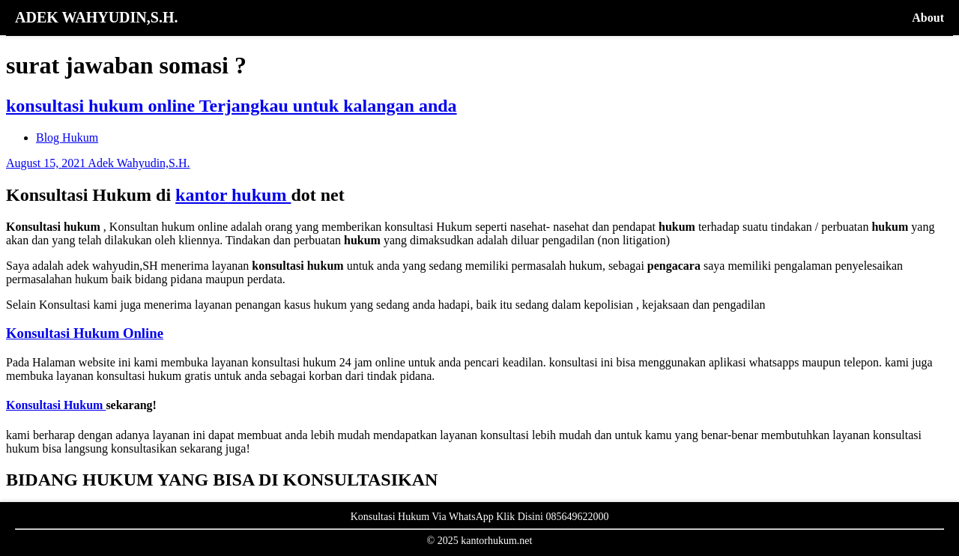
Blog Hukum (67, 137)
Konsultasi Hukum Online (84, 333)
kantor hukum (233, 195)
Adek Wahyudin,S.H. (139, 163)
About (928, 17)
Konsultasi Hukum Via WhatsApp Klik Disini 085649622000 (480, 516)
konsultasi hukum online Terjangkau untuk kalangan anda (231, 105)
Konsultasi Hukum (56, 405)
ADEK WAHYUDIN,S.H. (96, 17)
